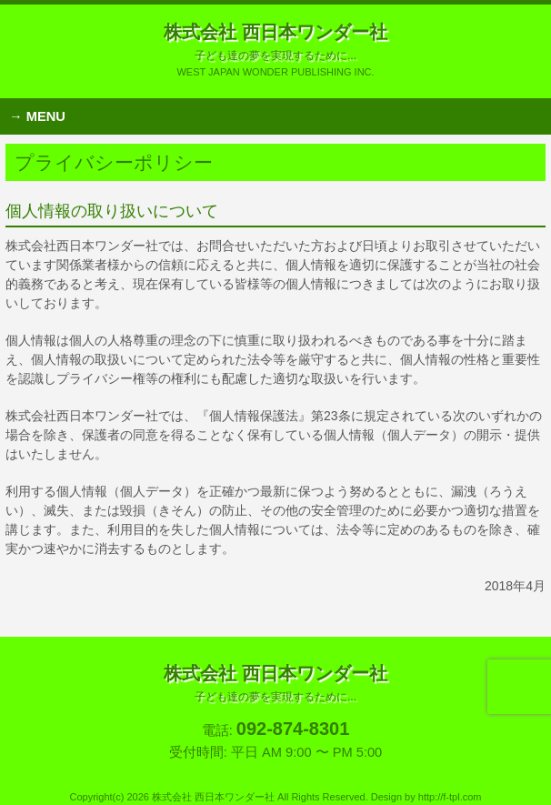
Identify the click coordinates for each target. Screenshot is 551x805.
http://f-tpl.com (450, 796)
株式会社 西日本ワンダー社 (275, 42)
